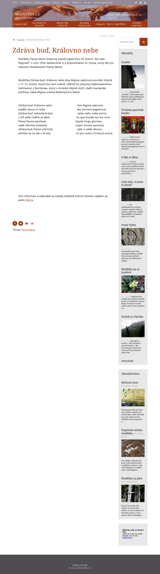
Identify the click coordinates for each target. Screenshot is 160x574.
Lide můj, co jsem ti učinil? (132, 183)
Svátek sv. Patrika (132, 316)
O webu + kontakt (79, 565)
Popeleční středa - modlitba (132, 431)
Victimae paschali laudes (132, 111)
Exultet (125, 62)
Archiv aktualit (127, 360)
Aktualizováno (130, 373)
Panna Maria (28, 229)
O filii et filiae (129, 157)
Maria (29, 200)
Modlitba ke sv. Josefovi (130, 270)
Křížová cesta (129, 382)
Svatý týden (128, 225)
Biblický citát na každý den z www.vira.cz (134, 535)
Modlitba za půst (131, 478)
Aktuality (21, 39)
